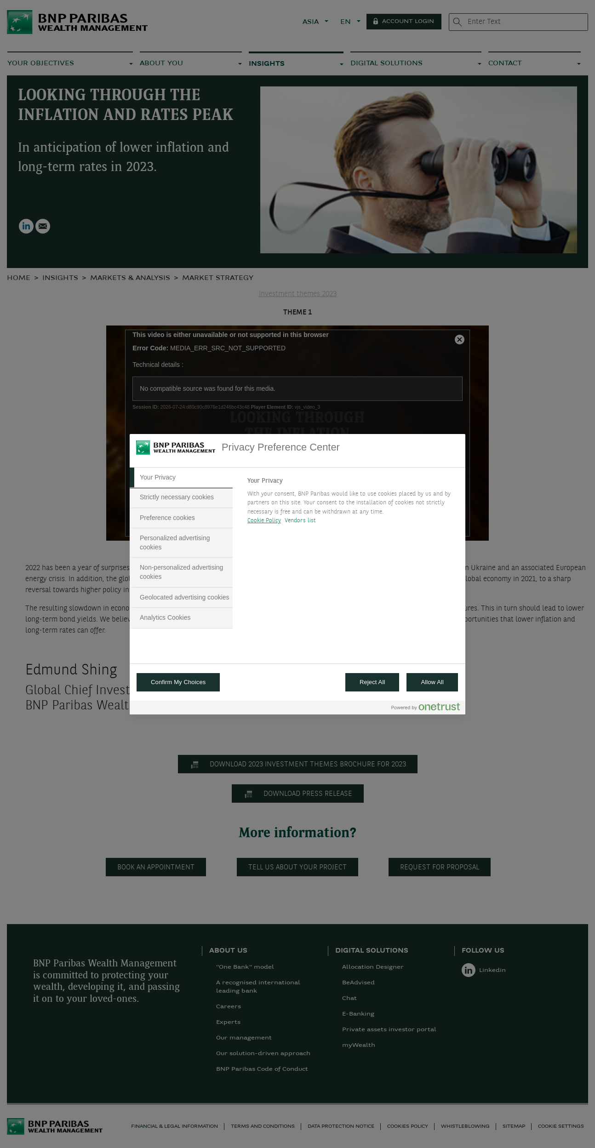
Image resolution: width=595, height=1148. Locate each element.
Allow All (432, 682)
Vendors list (300, 521)
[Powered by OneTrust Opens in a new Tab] (426, 708)
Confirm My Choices (178, 682)
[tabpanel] (352, 503)
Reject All (372, 682)
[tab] (181, 478)
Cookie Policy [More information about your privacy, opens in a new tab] (264, 521)
